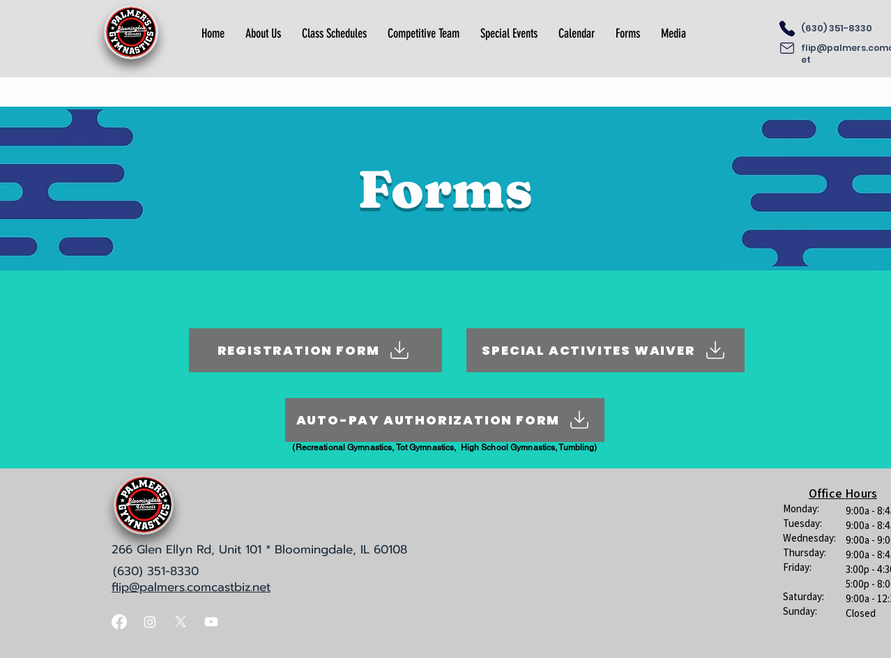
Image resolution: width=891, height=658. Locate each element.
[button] (263, 33)
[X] (180, 621)
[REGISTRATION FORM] (315, 350)
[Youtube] (211, 621)
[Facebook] (119, 621)
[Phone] (787, 28)
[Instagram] (150, 621)
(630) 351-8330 (836, 28)
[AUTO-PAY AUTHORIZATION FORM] (444, 420)
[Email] (787, 48)
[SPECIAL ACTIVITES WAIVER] (605, 350)
